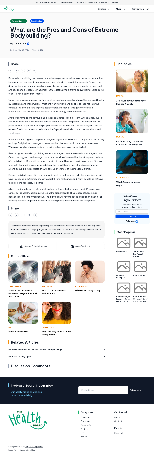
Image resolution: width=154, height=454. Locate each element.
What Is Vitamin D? (18, 331)
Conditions (81, 286)
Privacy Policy (13, 450)
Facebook (118, 433)
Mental (120, 96)
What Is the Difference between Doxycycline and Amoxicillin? (22, 293)
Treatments (14, 286)
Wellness (47, 286)
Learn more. (114, 2)
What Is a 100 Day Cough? (89, 290)
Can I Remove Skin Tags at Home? (138, 253)
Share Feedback (80, 246)
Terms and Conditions (27, 450)
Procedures (86, 421)
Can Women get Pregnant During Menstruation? (123, 298)
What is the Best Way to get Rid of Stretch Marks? (140, 298)
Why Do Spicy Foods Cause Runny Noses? (56, 333)
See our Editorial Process (33, 246)
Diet (10, 327)
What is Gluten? (139, 275)
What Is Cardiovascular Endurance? (54, 292)
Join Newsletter (140, 8)
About (117, 417)
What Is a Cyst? (122, 251)
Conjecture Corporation (34, 447)
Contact (118, 421)
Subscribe (132, 216)
